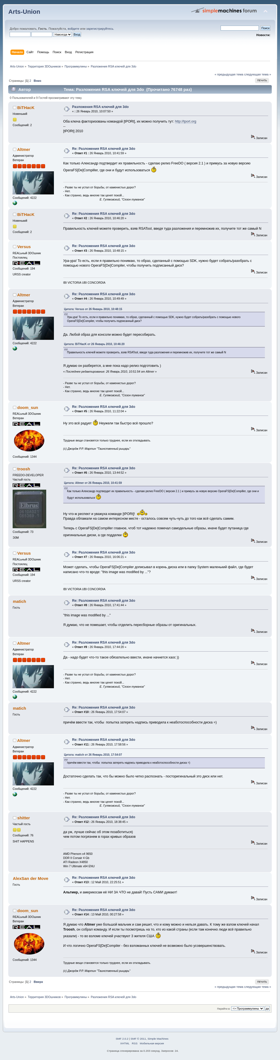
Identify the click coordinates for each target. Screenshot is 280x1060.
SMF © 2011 (138, 1038)
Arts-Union (24, 11)
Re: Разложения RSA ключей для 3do (103, 149)
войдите (73, 28)
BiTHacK (25, 107)
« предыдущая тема (229, 74)
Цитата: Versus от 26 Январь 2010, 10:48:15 (93, 309)
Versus (24, 246)
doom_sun (27, 407)
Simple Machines (157, 1038)
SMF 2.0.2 (122, 1038)
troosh (23, 469)
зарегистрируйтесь (99, 28)
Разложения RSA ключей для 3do (100, 107)
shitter (23, 817)
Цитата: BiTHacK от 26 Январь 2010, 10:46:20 (94, 344)
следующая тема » (257, 74)
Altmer (23, 149)
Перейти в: (223, 1008)
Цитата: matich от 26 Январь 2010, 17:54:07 (93, 754)
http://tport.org (185, 121)
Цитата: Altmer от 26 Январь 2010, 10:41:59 (93, 482)
